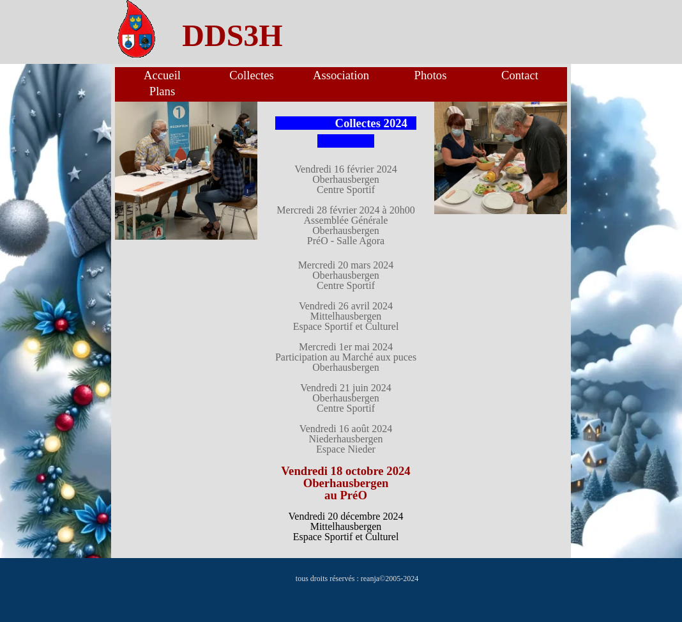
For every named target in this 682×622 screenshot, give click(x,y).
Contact (519, 75)
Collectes (251, 75)
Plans (162, 91)
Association (341, 75)
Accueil (162, 75)
